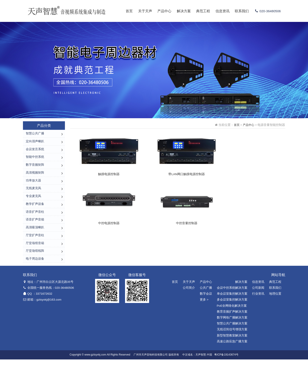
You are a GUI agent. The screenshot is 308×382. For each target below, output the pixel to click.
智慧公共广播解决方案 (232, 346)
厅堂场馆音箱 (35, 262)
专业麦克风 (33, 207)
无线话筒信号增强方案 (232, 352)
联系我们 (240, 11)
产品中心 (162, 11)
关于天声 (143, 11)
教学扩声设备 (35, 216)
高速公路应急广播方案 (232, 363)
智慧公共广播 (35, 134)
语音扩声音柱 (35, 225)
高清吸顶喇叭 (35, 244)
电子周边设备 (35, 280)
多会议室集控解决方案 (232, 322)
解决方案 (182, 11)
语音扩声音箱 (35, 234)
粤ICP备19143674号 (226, 377)
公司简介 (189, 310)
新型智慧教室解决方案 (232, 357)
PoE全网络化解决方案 (232, 328)
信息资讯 (220, 11)
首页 (127, 11)
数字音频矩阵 (35, 170)
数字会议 (206, 316)
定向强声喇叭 (35, 143)
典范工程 (201, 11)
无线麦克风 (33, 198)
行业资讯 (258, 316)
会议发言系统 (35, 152)
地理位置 (275, 316)
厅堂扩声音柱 (35, 253)
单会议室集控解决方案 (232, 316)
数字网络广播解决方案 (232, 340)
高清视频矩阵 (35, 179)
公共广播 (206, 310)
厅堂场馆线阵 (35, 271)
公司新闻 (258, 310)
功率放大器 (33, 189)
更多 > (204, 322)
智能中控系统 (35, 161)
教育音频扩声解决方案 (232, 334)
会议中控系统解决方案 (232, 310)
